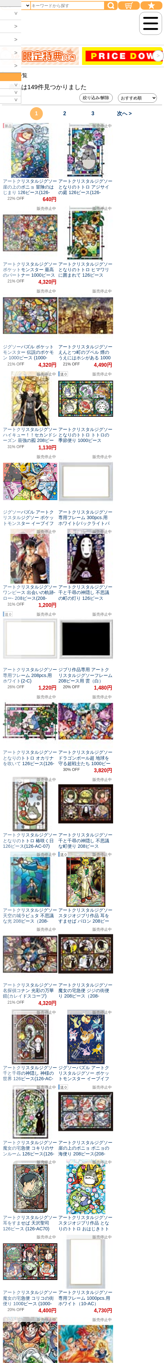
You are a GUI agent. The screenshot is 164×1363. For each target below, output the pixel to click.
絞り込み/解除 (96, 97)
